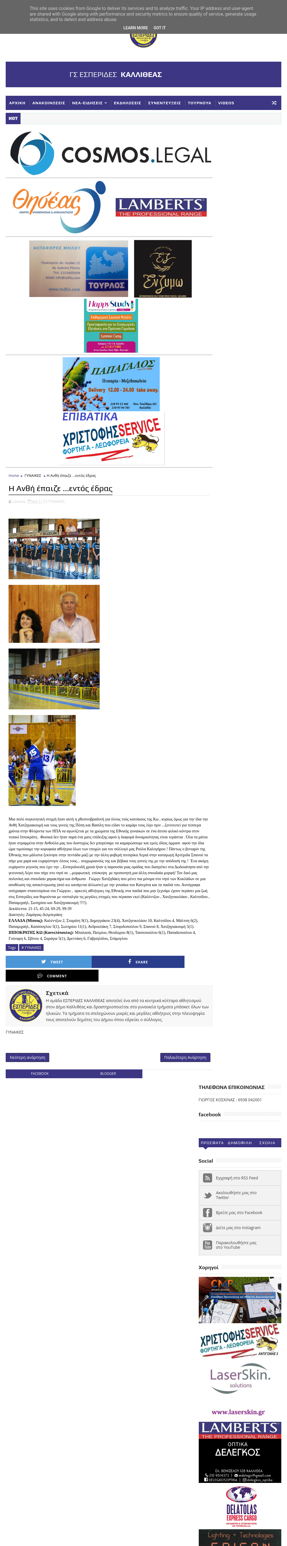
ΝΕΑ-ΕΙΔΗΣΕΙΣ (87, 103)
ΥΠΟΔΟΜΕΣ (239, 1361)
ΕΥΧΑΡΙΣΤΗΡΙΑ (215, 1305)
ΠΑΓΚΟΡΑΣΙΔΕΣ (242, 1333)
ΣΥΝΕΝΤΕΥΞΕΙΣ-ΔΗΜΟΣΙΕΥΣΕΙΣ (231, 1352)
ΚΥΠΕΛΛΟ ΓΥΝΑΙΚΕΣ (221, 1314)
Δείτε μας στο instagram (238, 273)
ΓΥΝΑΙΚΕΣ (32, 467)
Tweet (33, 971)
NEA (206, 1277)
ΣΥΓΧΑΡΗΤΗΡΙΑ (216, 1343)
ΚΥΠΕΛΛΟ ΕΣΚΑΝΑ (219, 1324)
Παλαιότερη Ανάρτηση (166, 1061)
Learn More (135, 28)
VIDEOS (226, 103)
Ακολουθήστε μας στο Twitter (236, 241)
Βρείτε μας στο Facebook (239, 258)
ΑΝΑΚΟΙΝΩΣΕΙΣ (48, 103)
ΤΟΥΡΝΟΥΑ (199, 103)
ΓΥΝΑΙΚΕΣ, (56, 492)
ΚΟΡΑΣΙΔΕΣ (247, 1305)
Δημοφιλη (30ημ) (240, 190)
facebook (37, 1078)
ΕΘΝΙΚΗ (235, 1296)
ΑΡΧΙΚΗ (17, 103)
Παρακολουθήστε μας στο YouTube (236, 291)
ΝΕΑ (247, 1324)
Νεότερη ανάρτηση (27, 1061)
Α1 (240, 1277)
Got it (159, 28)
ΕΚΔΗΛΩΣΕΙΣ (127, 103)
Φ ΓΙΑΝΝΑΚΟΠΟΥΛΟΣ (221, 1371)
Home (14, 467)
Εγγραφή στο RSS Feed (237, 224)
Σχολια (267, 189)
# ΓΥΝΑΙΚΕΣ (31, 956)
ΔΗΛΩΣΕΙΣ (211, 1296)
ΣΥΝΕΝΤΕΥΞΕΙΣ (164, 103)
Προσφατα (212, 189)
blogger (98, 1078)
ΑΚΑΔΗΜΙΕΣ (261, 1277)
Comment (126, 971)
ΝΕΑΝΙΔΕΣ (211, 1333)
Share (79, 971)
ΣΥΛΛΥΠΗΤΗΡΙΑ (252, 1343)
